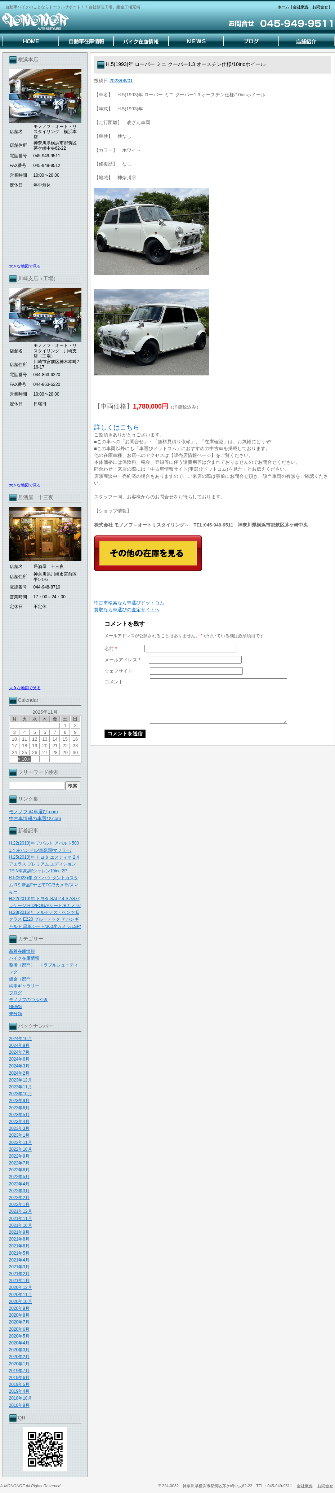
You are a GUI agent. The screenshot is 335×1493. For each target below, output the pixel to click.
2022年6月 (19, 1169)
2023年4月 (19, 1121)
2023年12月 (20, 1080)
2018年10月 (20, 1398)
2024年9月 (19, 1045)
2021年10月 (20, 1225)
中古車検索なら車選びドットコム (129, 602)
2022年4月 (19, 1183)
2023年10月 (20, 1093)
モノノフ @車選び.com (33, 811)
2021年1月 (19, 1280)
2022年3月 (19, 1190)
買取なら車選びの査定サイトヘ (127, 609)
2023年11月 (20, 1086)
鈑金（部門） (22, 979)
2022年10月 (20, 1149)
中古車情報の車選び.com (35, 818)
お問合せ (320, 7)
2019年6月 (19, 1377)
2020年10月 (20, 1301)
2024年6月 (19, 1059)
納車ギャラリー (24, 985)
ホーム (283, 7)
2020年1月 (19, 1363)
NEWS (15, 1006)
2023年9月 (19, 1100)
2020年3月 (19, 1349)
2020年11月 (20, 1294)
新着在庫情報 (22, 951)
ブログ (15, 992)
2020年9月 (19, 1308)
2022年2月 (19, 1197)
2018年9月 (19, 1405)
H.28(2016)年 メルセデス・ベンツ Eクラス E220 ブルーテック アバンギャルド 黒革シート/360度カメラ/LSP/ (45, 919)
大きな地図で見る (25, 266)
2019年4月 (19, 1391)
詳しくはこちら (116, 427)
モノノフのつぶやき (28, 999)
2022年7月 (19, 1163)
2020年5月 (19, 1336)
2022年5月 (19, 1176)
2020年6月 (19, 1329)
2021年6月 (19, 1245)
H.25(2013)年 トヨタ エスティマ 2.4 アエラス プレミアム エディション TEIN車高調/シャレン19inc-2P (44, 864)
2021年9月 (19, 1232)
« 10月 (24, 759)
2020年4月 (19, 1343)
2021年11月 (20, 1218)
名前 (110, 648)
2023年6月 (19, 1107)
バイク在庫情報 (24, 958)
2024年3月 (19, 1066)
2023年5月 (19, 1114)
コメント (113, 681)
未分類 (15, 1013)
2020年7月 (19, 1322)
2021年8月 (19, 1239)
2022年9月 (19, 1156)
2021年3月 (19, 1266)
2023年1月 (19, 1135)
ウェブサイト (118, 671)
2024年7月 (19, 1052)
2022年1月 (19, 1204)
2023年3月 (19, 1128)
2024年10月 (20, 1038)
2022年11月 (20, 1142)
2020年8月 (19, 1315)
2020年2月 (19, 1356)
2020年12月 (20, 1287)
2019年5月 (19, 1384)
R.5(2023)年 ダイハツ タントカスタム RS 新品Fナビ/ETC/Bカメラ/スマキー (44, 884)
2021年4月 (19, 1260)
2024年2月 (19, 1073)
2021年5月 (19, 1253)
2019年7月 (19, 1370)
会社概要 (301, 7)
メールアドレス (122, 659)
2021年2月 (19, 1273)
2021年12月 (20, 1211)
